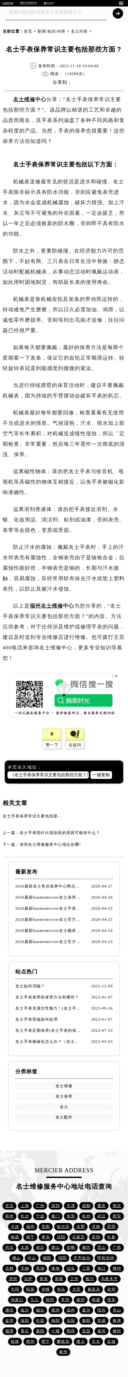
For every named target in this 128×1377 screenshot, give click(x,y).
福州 (30, 1226)
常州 (65, 1299)
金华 (9, 1320)
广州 (40, 1205)
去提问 (75, 745)
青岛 (45, 1237)
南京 (117, 1205)
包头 (61, 1289)
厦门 (55, 1216)
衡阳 (86, 1320)
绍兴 (101, 1310)
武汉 (101, 1216)
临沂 (25, 1310)
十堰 (55, 1331)
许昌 (40, 1320)
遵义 (80, 1341)
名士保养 (64, 1096)
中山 (31, 1258)
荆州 (71, 1331)
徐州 (50, 1299)
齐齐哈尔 (81, 1258)
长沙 (25, 1216)
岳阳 (71, 1320)
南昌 (15, 1237)
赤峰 (45, 1289)
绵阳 (62, 1258)
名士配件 (64, 1117)
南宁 (30, 1237)
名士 (64, 1107)
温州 (71, 1310)
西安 (117, 1216)
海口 (101, 1268)
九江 (34, 1299)
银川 (90, 1278)
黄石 (25, 1331)
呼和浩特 (105, 1258)
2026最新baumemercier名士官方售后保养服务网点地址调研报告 (48, 941)
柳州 (117, 1331)
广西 (117, 1247)
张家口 (17, 1299)
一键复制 (101, 774)
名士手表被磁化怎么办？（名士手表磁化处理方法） (48, 1041)
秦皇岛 (94, 1289)
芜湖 (40, 1268)
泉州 (101, 1331)
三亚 (86, 1268)
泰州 (63, 1352)
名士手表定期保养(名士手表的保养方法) (48, 1030)
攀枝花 (63, 1341)
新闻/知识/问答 (52, 31)
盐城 (111, 1341)
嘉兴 (86, 1310)
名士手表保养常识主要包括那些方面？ (39, 816)
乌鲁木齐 (109, 1278)
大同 (15, 1289)
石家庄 (78, 1237)
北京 (9, 1205)
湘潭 (9, 1331)
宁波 (40, 1216)
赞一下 (52, 745)
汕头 (71, 1268)
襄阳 (40, 1331)
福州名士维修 (46, 606)
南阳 (55, 1320)
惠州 (30, 1341)
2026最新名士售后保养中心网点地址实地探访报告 (48, 886)
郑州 (9, 1216)
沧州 (111, 1289)
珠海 (55, 1268)
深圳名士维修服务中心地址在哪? (50, 844)
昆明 (111, 1226)
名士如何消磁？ (30, 986)
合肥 (80, 1226)
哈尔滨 (63, 1226)
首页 (28, 31)
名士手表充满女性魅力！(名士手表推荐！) (48, 1008)
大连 (15, 1226)
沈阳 (61, 1237)
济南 (96, 1226)
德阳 (47, 1258)
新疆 (59, 1278)
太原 (25, 1247)
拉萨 (28, 1278)
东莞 (71, 1216)
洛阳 (25, 1320)
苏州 (96, 1237)
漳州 (13, 1278)
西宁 (45, 1341)
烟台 (40, 1310)
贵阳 (45, 1226)
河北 (9, 1247)
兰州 (74, 1278)
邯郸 (71, 1247)
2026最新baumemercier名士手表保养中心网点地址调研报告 (48, 908)
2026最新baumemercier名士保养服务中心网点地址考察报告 (48, 897)
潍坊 (9, 1310)
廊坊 (86, 1247)
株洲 (117, 1320)
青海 (44, 1278)
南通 (96, 1299)
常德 (101, 1320)
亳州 (55, 1310)
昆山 (101, 1247)
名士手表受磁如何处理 (36, 1019)
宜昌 (86, 1331)
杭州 (86, 1216)
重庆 (101, 1205)
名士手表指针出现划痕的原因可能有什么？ (60, 832)
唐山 (55, 1247)
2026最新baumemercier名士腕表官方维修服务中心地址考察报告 (48, 930)
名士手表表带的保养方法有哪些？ (47, 997)
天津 (71, 1205)
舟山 (117, 1310)
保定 (40, 1247)
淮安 (111, 1299)
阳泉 (30, 1289)
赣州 (117, 1268)
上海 (25, 1205)
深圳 (55, 1205)
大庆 (76, 1289)
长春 (111, 1237)
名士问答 (79, 31)
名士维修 (24, 99)
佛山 (16, 1258)
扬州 (80, 1299)
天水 (96, 1341)
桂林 (15, 1341)
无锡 (25, 1268)
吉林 (9, 1268)
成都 (86, 1205)
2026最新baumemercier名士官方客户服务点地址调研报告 (48, 919)
